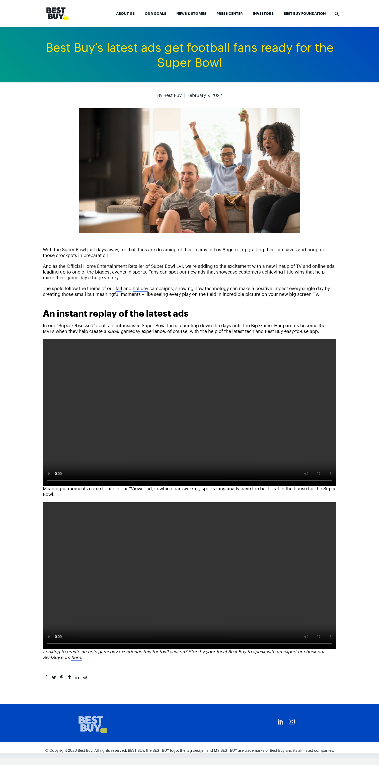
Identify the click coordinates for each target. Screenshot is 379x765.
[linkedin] (281, 722)
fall (119, 288)
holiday (140, 288)
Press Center (229, 13)
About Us (125, 13)
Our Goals (155, 13)
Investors (263, 13)
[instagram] (292, 722)
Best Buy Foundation (305, 13)
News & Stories (191, 13)
